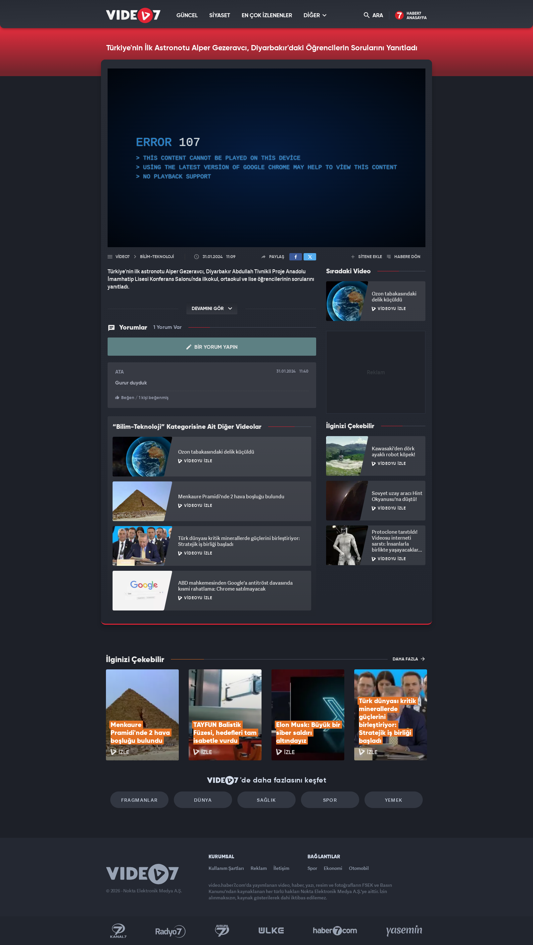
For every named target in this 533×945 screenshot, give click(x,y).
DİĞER (315, 15)
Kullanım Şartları (226, 868)
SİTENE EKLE (366, 257)
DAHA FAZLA (409, 659)
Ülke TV (271, 930)
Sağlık (266, 800)
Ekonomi (333, 868)
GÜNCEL (187, 16)
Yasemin (404, 930)
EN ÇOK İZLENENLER (267, 16)
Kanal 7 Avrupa (222, 930)
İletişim (281, 868)
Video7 (122, 257)
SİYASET (219, 16)
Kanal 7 (118, 930)
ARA (373, 15)
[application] (266, 157)
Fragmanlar (139, 800)
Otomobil (359, 868)
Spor (330, 800)
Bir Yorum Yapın (212, 347)
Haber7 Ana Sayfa (411, 16)
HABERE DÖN (403, 257)
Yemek (394, 800)
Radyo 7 (171, 930)
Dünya (203, 800)
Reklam (259, 868)
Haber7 (335, 930)
